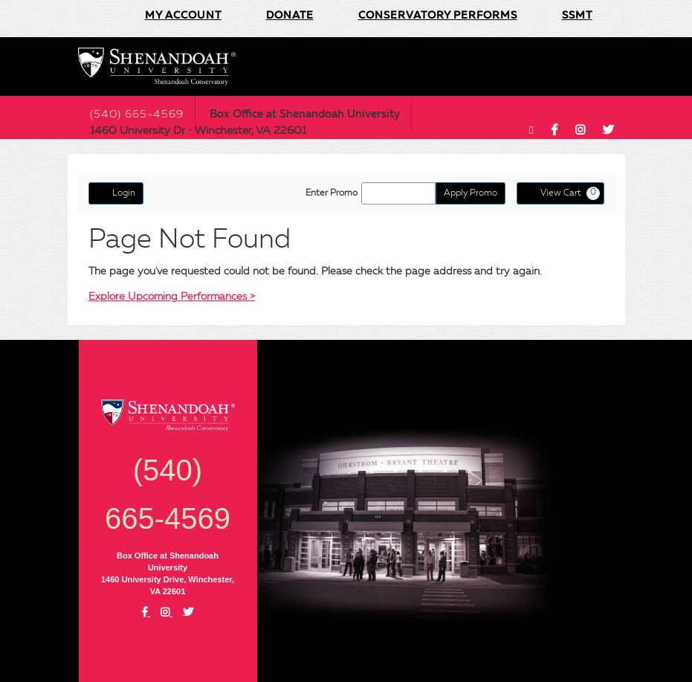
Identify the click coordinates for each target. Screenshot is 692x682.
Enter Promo (331, 193)
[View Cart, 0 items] (560, 193)
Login (116, 193)
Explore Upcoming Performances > (171, 297)
